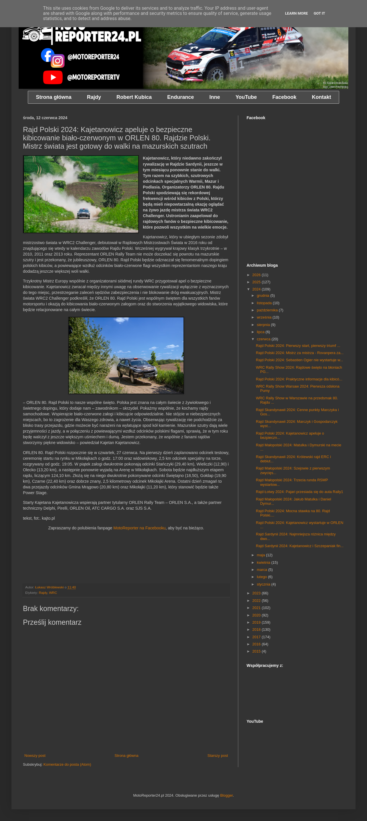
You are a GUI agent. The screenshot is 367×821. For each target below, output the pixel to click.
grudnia (263, 295)
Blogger (226, 795)
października (268, 310)
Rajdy (43, 592)
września (265, 317)
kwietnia (264, 562)
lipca (261, 332)
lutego (262, 577)
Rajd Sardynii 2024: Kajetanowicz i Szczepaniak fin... (299, 546)
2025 (257, 282)
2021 (257, 608)
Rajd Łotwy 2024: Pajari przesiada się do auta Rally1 (299, 492)
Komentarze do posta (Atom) (67, 764)
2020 (257, 615)
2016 (257, 644)
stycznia (264, 584)
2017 (257, 637)
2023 (257, 593)
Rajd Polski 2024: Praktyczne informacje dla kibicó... (299, 379)
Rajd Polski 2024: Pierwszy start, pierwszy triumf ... (298, 345)
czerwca (264, 339)
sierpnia (264, 325)
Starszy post (217, 755)
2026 (257, 275)
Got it (319, 13)
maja (261, 555)
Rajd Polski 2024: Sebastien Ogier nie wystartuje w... (299, 360)
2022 (257, 600)
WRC (53, 592)
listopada (265, 303)
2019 (257, 622)
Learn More (296, 13)
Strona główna (126, 755)
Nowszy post (35, 755)
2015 (257, 651)
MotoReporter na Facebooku (139, 528)
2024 (257, 289)
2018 (257, 629)
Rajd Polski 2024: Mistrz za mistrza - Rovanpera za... (299, 353)
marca (262, 569)
